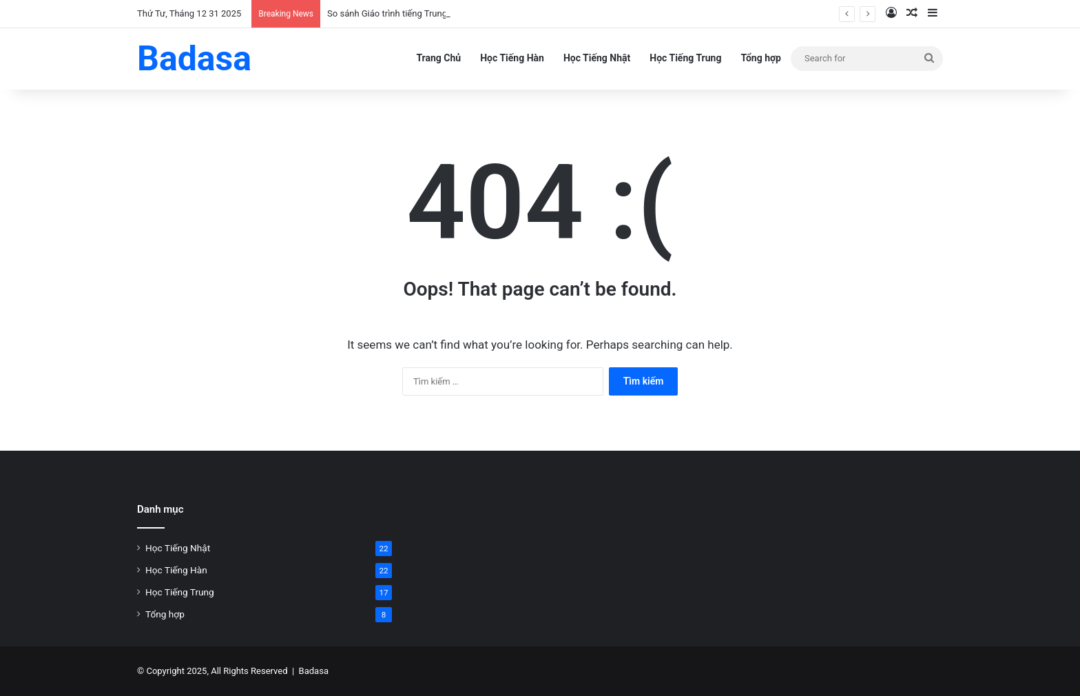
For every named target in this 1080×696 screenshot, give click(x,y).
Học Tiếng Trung (685, 57)
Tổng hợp (760, 57)
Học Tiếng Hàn (512, 57)
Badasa (314, 671)
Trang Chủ (438, 57)
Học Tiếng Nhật (596, 57)
